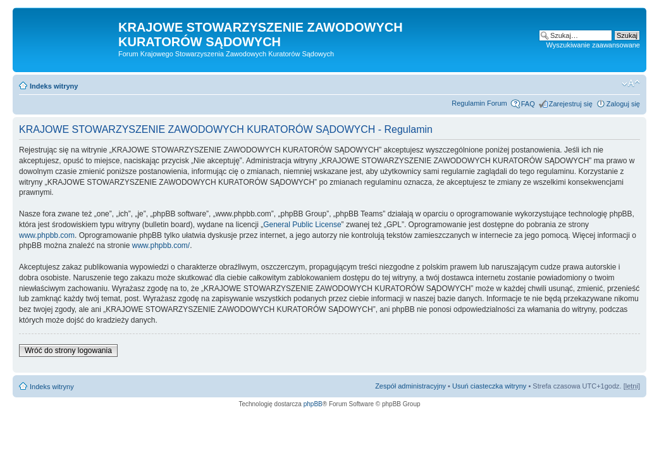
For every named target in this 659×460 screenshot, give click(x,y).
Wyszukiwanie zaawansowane (593, 45)
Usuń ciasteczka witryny (489, 386)
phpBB (313, 404)
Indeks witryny (54, 86)
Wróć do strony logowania (68, 350)
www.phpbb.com (47, 235)
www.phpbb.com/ (161, 245)
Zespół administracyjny (410, 386)
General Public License (302, 224)
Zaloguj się (623, 104)
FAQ (528, 104)
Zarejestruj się (571, 104)
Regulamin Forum (479, 103)
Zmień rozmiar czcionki (631, 83)
